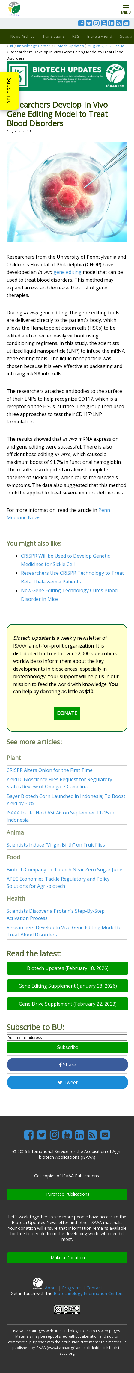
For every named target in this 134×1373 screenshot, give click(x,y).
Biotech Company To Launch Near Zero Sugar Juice (64, 869)
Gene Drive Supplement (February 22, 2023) (68, 1004)
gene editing (67, 272)
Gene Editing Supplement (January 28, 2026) (68, 986)
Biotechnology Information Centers (89, 1293)
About (51, 1288)
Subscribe (9, 91)
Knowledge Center (33, 46)
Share (67, 1064)
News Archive (22, 36)
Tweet (68, 1082)
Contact (94, 1288)
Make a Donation (68, 1257)
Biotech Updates (69, 46)
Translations (54, 36)
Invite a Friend (99, 36)
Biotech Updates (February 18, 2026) (68, 968)
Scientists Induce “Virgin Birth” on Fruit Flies (56, 844)
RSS (75, 36)
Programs (72, 1288)
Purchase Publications (67, 1194)
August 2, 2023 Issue (106, 46)
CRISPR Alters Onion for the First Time (50, 770)
